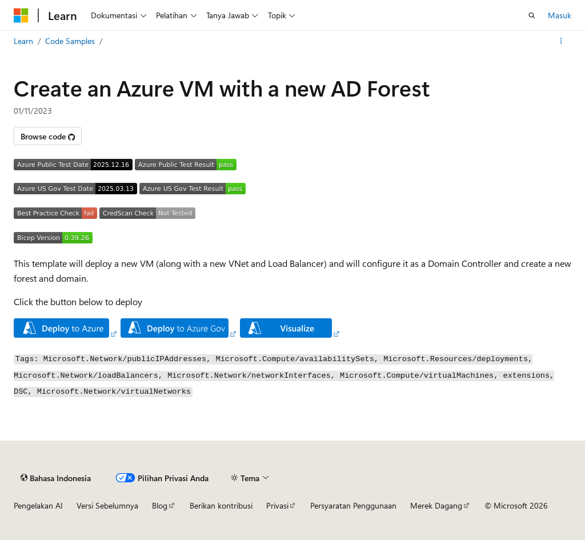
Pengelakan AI (38, 505)
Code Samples (70, 40)
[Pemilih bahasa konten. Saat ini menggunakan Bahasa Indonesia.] (56, 478)
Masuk (559, 15)
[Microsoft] (21, 15)
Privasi (277, 505)
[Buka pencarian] (531, 15)
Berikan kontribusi (221, 505)
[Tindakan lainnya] (561, 41)
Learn (23, 40)
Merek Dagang (436, 505)
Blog (159, 505)
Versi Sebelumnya (107, 505)
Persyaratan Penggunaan (353, 505)
